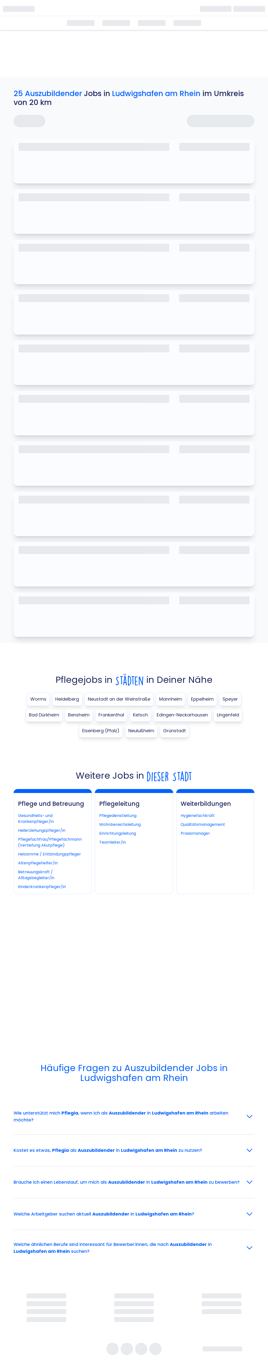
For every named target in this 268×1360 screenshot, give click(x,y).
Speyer (230, 699)
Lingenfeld (228, 715)
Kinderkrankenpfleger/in (42, 887)
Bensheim (79, 715)
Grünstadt (174, 731)
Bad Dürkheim (44, 715)
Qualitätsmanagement (203, 824)
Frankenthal (111, 715)
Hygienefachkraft (198, 815)
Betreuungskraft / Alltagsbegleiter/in (36, 875)
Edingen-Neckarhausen (182, 715)
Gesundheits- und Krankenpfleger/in (36, 818)
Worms (38, 699)
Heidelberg (67, 699)
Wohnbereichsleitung (120, 824)
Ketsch (140, 715)
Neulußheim (141, 731)
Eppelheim (202, 699)
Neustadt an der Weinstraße (119, 699)
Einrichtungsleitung (117, 833)
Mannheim (170, 699)
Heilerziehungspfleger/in (41, 830)
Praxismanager (195, 833)
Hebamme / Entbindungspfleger (49, 854)
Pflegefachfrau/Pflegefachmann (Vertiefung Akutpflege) (50, 842)
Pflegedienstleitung (117, 815)
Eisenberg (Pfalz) (100, 731)
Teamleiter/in (112, 842)
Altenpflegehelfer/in (38, 863)
